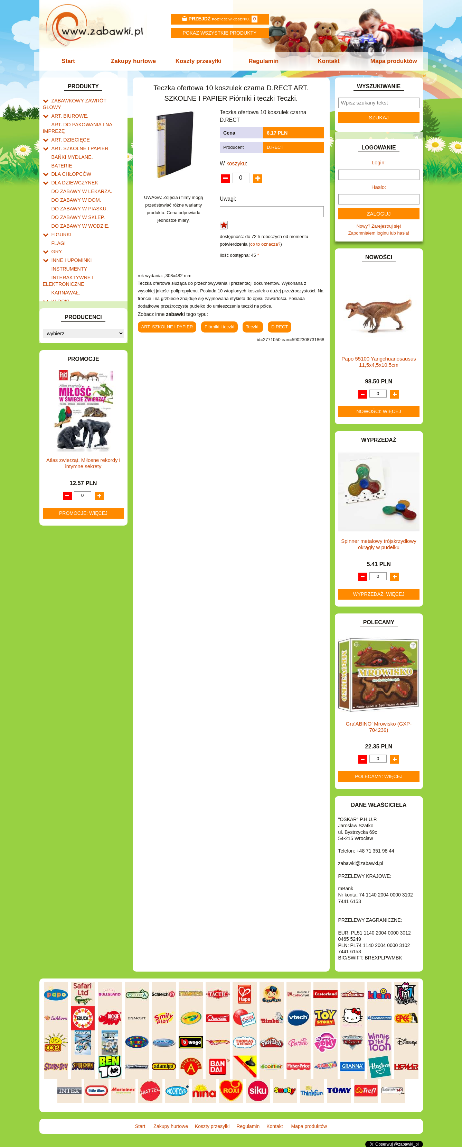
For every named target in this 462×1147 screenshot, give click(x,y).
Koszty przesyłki (199, 61)
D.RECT (275, 147)
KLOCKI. (60, 278)
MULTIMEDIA (65, 331)
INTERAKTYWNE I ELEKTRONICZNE (66, 259)
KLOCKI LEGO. (67, 286)
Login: (379, 162)
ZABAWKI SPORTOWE (75, 410)
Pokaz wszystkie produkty (220, 33)
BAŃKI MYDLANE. (70, 145)
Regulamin (263, 61)
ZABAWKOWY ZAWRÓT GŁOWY (85, 100)
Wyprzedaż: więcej (379, 594)
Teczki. (253, 326)
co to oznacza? (265, 244)
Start (71, 61)
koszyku (236, 163)
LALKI (57, 315)
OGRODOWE (65, 347)
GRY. (56, 233)
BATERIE (60, 153)
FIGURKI (60, 217)
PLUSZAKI (62, 355)
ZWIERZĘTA (64, 418)
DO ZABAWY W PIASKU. (77, 193)
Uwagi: (228, 199)
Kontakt (327, 61)
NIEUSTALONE (67, 426)
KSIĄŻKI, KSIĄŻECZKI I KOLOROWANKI (71, 305)
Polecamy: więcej (379, 776)
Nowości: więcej (378, 411)
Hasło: (378, 187)
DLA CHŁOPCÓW (69, 161)
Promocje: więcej (83, 649)
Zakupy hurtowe (135, 61)
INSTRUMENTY (67, 248)
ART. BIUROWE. (68, 108)
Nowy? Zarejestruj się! (379, 226)
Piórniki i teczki (219, 326)
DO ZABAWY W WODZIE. (77, 209)
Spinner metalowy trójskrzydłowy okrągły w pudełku (378, 544)
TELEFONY (63, 387)
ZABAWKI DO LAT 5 (71, 395)
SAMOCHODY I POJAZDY (78, 379)
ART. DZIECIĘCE (68, 130)
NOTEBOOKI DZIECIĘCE (77, 339)
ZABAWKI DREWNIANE (75, 403)
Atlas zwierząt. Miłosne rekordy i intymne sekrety (83, 599)
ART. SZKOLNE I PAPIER (77, 137)
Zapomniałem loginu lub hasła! (378, 233)
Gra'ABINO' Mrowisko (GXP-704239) (379, 727)
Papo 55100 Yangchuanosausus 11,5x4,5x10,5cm (378, 362)
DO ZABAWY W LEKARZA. (79, 177)
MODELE (60, 323)
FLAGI (58, 225)
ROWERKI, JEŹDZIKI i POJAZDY (85, 371)
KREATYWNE (65, 294)
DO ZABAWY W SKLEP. (75, 201)
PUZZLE (60, 363)
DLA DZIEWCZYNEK (72, 169)
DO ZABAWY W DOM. (74, 185)
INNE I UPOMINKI (69, 240)
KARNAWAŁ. (64, 270)
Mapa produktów (390, 61)
